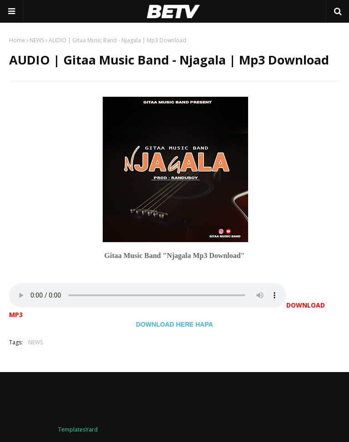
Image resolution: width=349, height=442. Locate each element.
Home (17, 40)
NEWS (37, 40)
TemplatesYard (78, 429)
